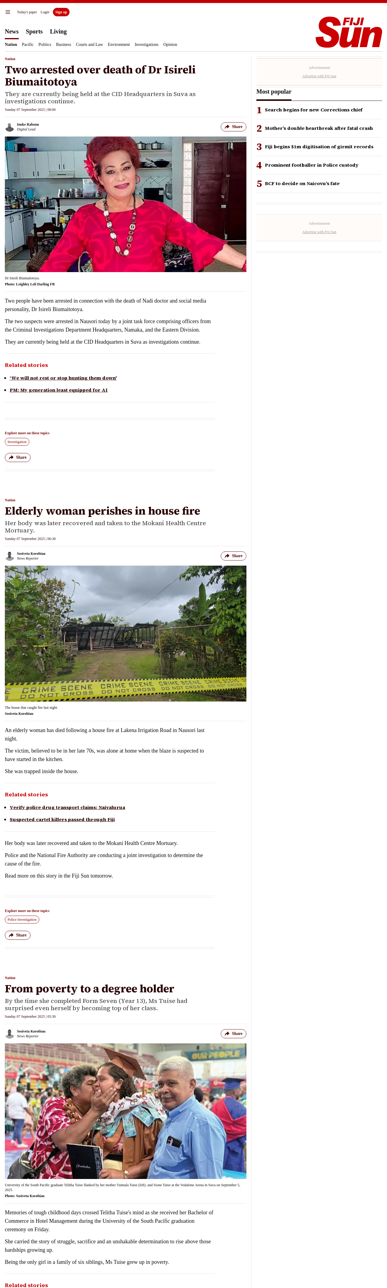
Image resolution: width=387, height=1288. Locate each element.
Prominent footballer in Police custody (312, 165)
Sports (34, 31)
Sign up (61, 12)
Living (58, 31)
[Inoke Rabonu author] (22, 127)
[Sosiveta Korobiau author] (25, 556)
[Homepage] (349, 32)
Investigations (147, 44)
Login (45, 12)
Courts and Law (89, 44)
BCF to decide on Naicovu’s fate (302, 183)
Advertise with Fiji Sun (319, 76)
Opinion (170, 44)
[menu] (7, 12)
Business (63, 44)
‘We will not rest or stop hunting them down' (63, 377)
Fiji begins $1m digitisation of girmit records (319, 146)
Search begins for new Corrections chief (314, 110)
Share (233, 126)
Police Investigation (22, 919)
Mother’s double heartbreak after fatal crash (319, 128)
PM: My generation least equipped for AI (59, 390)
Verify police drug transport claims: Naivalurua (67, 807)
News (12, 31)
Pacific (28, 44)
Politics (44, 44)
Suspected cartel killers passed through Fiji (62, 819)
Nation (11, 44)
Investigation (17, 442)
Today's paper (27, 12)
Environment (119, 44)
